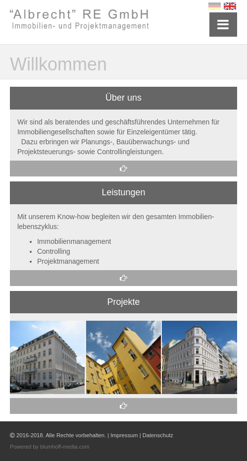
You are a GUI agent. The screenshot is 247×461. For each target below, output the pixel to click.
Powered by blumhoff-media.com (50, 447)
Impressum (124, 435)
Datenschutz (158, 435)
